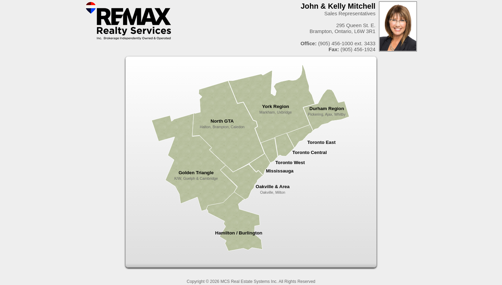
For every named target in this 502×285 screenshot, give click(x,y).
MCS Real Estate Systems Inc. (248, 281)
